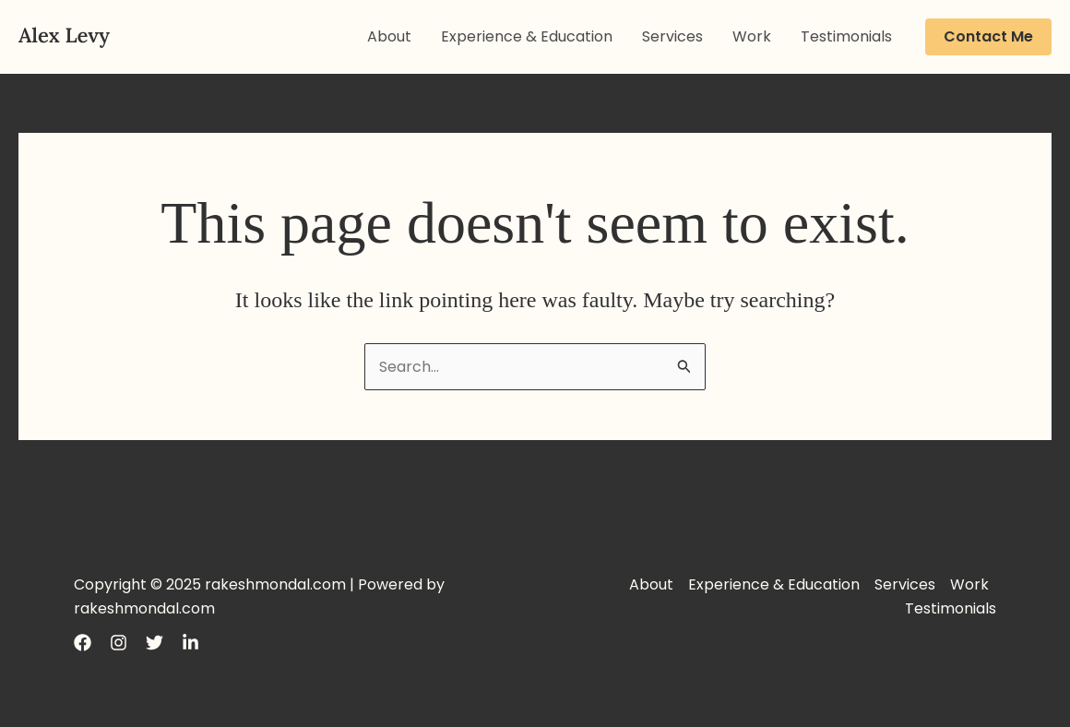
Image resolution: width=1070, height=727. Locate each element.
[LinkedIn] (190, 642)
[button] (988, 36)
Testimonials (846, 36)
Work (751, 36)
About (389, 36)
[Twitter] (154, 642)
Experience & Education (526, 36)
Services (672, 36)
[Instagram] (118, 642)
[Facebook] (82, 642)
